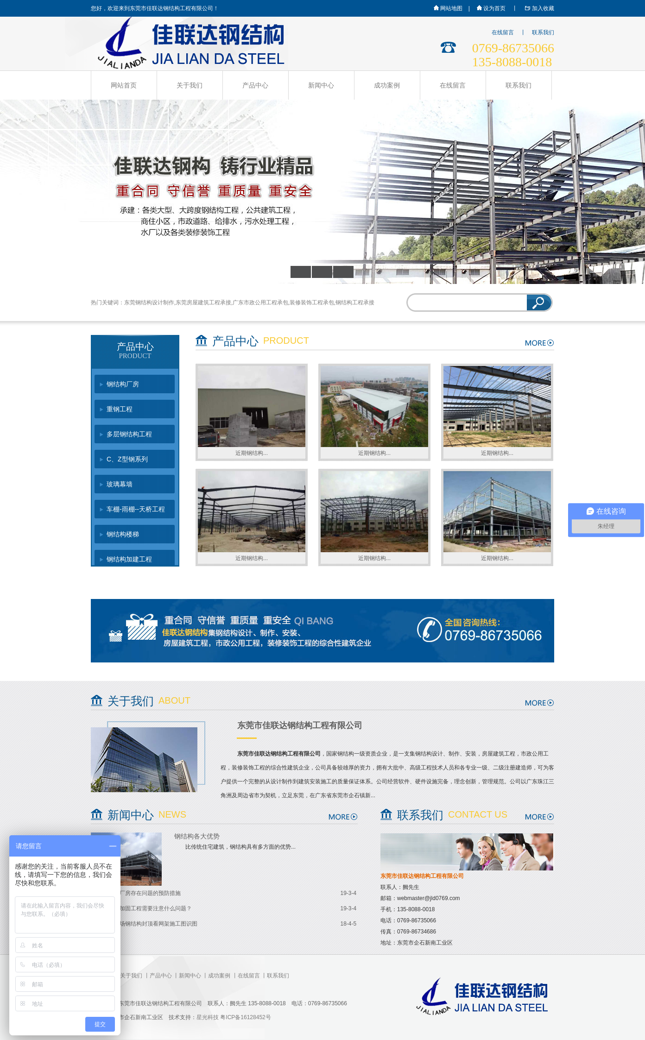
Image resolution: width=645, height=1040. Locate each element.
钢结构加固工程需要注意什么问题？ (147, 908)
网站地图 (447, 8)
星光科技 (207, 1017)
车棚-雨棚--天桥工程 (136, 509)
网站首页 (124, 85)
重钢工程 (120, 409)
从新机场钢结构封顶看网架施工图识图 (150, 923)
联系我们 (543, 32)
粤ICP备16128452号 (245, 1017)
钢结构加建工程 (129, 559)
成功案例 (387, 85)
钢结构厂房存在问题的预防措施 (142, 893)
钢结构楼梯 (123, 534)
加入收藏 (538, 8)
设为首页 (491, 8)
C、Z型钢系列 (127, 459)
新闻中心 (321, 85)
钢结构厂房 (123, 384)
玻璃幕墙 (120, 484)
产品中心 (255, 85)
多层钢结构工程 (129, 434)
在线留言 (503, 32)
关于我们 (189, 85)
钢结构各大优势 (197, 836)
